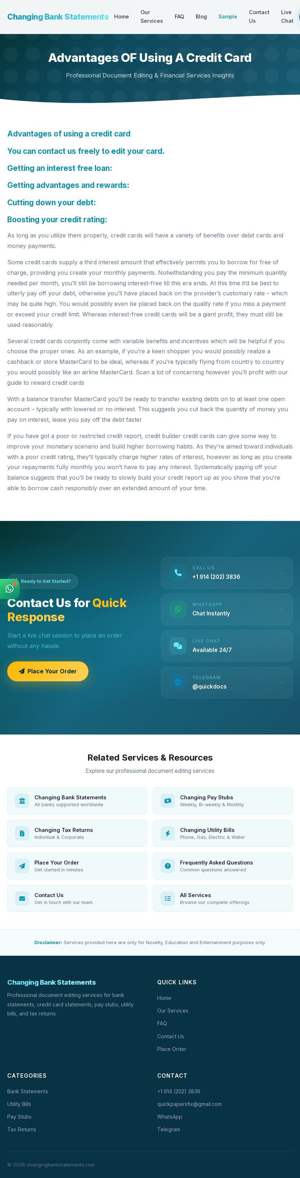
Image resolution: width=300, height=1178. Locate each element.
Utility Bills (19, 1104)
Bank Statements (27, 1091)
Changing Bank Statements (57, 16)
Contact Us (259, 16)
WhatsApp (169, 1117)
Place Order (171, 1049)
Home (121, 16)
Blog (201, 16)
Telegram (168, 1129)
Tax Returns (21, 1129)
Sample (227, 16)
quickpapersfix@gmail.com (189, 1104)
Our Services (152, 16)
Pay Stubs (19, 1117)
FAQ (179, 16)
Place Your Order (48, 671)
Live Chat (287, 16)
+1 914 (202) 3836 (178, 1091)
